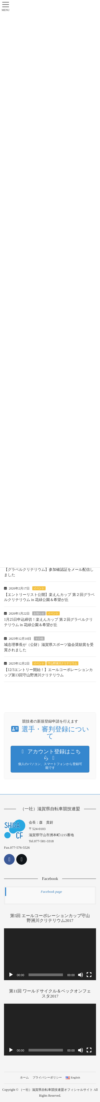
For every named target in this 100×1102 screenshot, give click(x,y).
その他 (39, 638)
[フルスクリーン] (89, 974)
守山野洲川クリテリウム (62, 663)
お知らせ (39, 613)
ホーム (24, 1077)
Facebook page (51, 892)
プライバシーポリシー (47, 1077)
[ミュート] (80, 974)
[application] (50, 954)
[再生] (11, 974)
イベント (39, 588)
